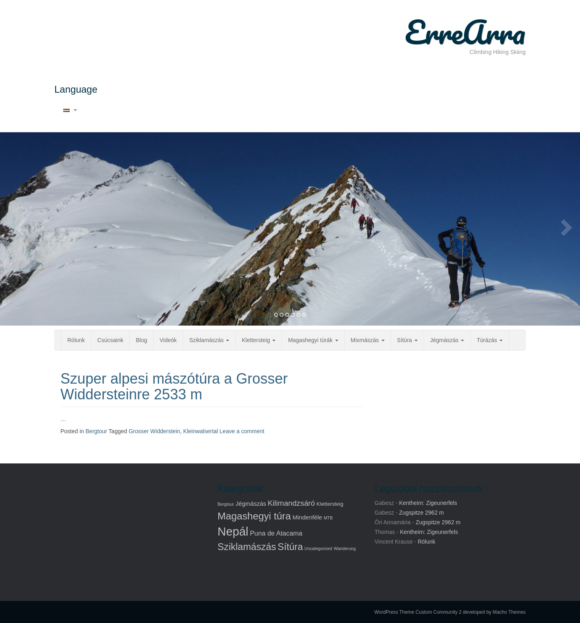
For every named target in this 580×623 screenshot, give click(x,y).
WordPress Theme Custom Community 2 (418, 612)
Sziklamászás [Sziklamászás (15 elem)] (247, 546)
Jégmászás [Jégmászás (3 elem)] (251, 503)
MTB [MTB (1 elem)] (328, 517)
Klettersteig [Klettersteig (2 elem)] (330, 504)
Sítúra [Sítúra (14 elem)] (290, 547)
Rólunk (76, 340)
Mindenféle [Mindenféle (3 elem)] (307, 517)
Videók (168, 340)
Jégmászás (447, 340)
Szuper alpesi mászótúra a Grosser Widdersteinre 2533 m (174, 386)
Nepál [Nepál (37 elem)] (233, 531)
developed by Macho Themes (494, 612)
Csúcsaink (110, 340)
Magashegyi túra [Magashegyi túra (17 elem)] (254, 516)
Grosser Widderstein (154, 431)
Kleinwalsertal (200, 431)
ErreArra (465, 32)
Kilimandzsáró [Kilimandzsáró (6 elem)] (291, 503)
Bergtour (96, 431)
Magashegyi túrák (313, 340)
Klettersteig (259, 340)
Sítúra (407, 340)
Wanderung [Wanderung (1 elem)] (345, 548)
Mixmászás (368, 340)
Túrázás (489, 340)
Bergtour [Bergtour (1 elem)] (226, 504)
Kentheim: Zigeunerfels (428, 503)
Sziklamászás (209, 340)
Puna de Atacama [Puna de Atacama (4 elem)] (276, 533)
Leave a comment (242, 431)
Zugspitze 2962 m (421, 512)
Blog (141, 340)
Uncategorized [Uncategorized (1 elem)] (318, 548)
